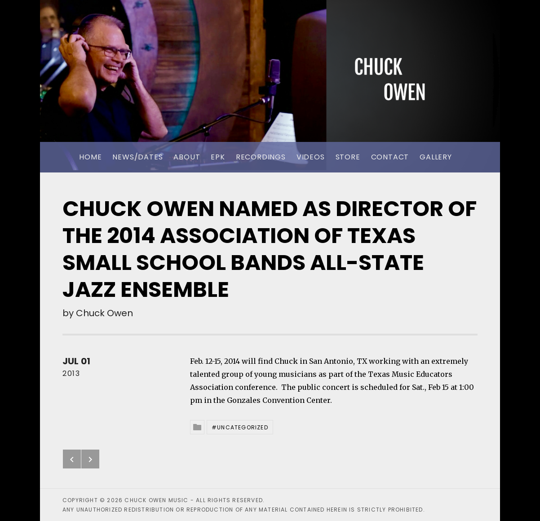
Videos (311, 157)
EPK (218, 157)
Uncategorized (242, 427)
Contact (390, 157)
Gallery (436, 157)
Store (348, 157)
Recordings (261, 157)
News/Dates (137, 157)
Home (90, 157)
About (186, 157)
